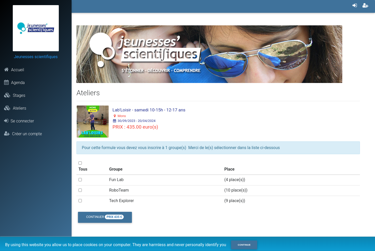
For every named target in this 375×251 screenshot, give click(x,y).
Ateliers (15, 108)
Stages (14, 95)
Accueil (14, 69)
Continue (244, 244)
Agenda (14, 82)
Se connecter (19, 120)
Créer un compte (23, 133)
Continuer (105, 217)
